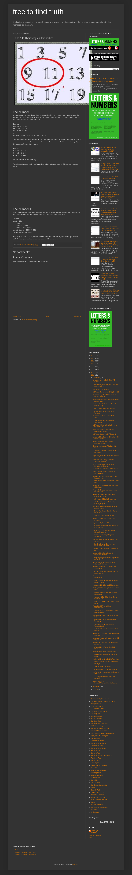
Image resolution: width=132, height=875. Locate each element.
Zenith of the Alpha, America (100, 699)
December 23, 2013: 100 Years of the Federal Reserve (105, 395)
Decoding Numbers (97, 775)
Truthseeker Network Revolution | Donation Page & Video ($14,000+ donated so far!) (109, 276)
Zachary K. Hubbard (95, 832)
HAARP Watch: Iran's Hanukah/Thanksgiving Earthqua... (105, 682)
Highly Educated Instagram (99, 736)
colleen (93, 787)
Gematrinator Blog (97, 746)
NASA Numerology (97, 726)
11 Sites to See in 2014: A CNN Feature (105, 469)
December (96, 377)
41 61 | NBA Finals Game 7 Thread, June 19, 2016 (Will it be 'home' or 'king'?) (109, 228)
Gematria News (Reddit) (98, 748)
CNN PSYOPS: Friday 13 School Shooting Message (103, 460)
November (96, 686)
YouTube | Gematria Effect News (25, 855)
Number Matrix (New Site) (99, 723)
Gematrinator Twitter (97, 741)
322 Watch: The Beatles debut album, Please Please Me (105, 531)
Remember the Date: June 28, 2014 (104, 652)
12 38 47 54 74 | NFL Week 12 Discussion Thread (109, 177)
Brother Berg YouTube (98, 797)
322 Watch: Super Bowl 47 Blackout (104, 434)
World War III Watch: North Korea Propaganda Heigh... (103, 430)
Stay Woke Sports (96, 716)
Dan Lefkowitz (95, 782)
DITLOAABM (95, 768)
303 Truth (94, 810)
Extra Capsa (95, 763)
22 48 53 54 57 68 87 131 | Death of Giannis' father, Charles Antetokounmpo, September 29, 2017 (109, 211)
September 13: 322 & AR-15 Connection (105, 585)
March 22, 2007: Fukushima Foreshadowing (102, 607)
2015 (93, 369)
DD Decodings (95, 778)
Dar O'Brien (94, 780)
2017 (93, 364)
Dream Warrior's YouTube (99, 765)
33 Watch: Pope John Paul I (101, 666)
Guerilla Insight (95, 738)
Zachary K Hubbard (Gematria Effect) (103, 701)
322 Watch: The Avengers (101, 389)
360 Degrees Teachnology (99, 807)
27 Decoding (95, 812)
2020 (93, 355)
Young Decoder (96, 704)
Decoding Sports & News (99, 770)
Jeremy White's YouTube (99, 731)
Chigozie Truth (95, 790)
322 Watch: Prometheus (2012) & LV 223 (106, 392)
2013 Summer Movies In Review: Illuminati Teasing (103, 442)
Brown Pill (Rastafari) (97, 795)
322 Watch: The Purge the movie (103, 515)
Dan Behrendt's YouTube (99, 785)
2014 (93, 372)
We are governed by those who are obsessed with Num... (104, 563)
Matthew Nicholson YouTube (100, 728)
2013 (93, 375)
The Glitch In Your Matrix (99, 711)
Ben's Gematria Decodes (99, 800)
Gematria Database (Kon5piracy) (101, 755)
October (96, 689)
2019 (93, 358)
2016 (93, 367)
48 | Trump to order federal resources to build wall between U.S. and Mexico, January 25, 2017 (109, 244)
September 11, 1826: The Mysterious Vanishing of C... (104, 620)
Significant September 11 (101, 523)
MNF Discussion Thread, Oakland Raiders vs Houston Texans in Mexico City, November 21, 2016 (110, 195)
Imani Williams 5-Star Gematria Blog (102, 733)
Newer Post (17, 316)
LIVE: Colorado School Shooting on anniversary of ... (104, 472)
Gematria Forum (96, 753)
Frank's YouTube (96, 758)
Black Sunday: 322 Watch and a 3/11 (104, 499)
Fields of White (95, 760)
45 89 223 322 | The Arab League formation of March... (103, 465)
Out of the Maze (96, 721)
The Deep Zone (96, 713)
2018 (93, 361)
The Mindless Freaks (97, 709)
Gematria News (96, 750)
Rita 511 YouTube (96, 718)
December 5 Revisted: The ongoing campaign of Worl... (104, 495)
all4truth (93, 802)
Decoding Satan (96, 773)
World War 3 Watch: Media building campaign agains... (104, 502)
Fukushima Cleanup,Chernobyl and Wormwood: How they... (104, 545)
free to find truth (38, 12)
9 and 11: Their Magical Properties (104, 408)
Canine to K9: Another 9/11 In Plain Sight (106, 659)
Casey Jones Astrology (98, 792)
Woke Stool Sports (97, 706)
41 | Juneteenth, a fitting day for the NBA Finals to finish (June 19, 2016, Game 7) (110, 291)
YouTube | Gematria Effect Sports (25, 852)
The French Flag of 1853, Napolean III (105, 669)
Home (48, 316)
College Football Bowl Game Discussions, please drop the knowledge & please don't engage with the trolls (110, 166)
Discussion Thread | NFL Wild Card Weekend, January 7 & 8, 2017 (109, 149)
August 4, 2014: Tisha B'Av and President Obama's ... (103, 554)
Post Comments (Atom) (29, 320)
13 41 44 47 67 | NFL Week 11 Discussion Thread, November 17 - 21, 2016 (109, 259)
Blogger (74, 864)
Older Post (77, 316)
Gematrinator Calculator (98, 743)
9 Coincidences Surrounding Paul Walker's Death (103, 625)
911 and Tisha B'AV (97, 805)
